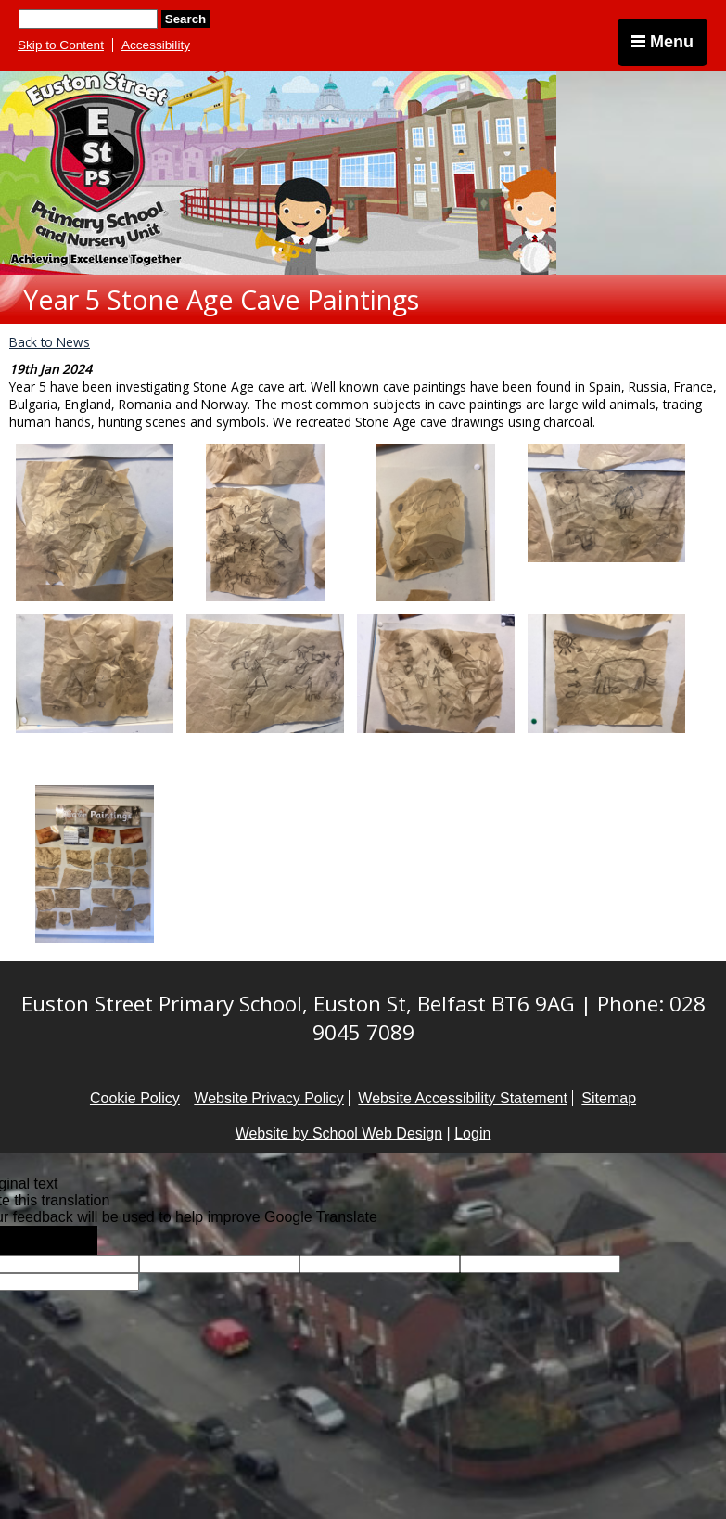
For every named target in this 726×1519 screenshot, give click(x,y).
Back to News (49, 342)
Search (185, 19)
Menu (662, 41)
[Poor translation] (67, 1240)
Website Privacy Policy (269, 1098)
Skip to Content (61, 45)
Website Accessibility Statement (462, 1098)
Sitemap (608, 1098)
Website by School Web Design (339, 1133)
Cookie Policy (135, 1098)
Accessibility (155, 45)
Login (472, 1133)
